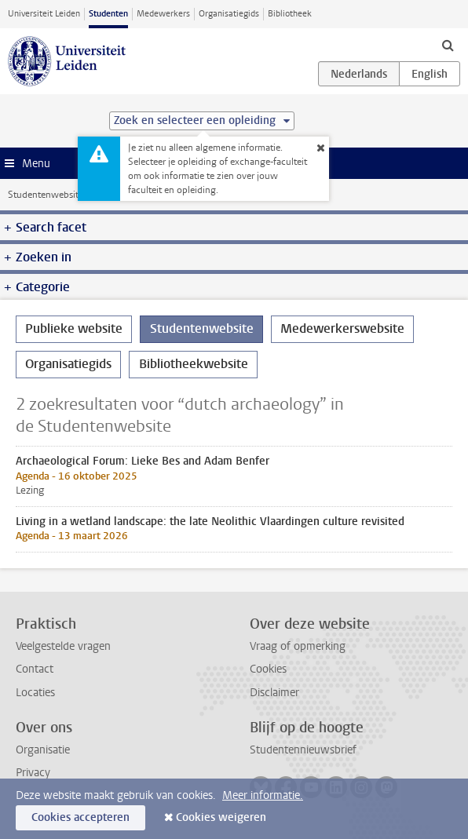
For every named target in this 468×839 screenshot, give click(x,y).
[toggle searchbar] (447, 44)
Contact (34, 669)
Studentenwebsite (45, 194)
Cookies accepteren (80, 817)
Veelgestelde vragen (63, 646)
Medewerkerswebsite (342, 328)
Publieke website (73, 328)
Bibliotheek (290, 14)
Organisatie (43, 749)
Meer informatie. (262, 795)
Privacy (33, 772)
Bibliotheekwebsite (193, 364)
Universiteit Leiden (44, 14)
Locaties (35, 692)
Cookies (268, 669)
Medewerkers (163, 14)
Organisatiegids (229, 14)
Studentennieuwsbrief (303, 749)
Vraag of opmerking (298, 646)
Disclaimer (274, 692)
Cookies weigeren (221, 817)
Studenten (108, 14)
